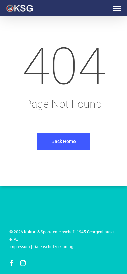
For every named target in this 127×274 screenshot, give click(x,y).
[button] (117, 8)
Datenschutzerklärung (53, 246)
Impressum (19, 246)
